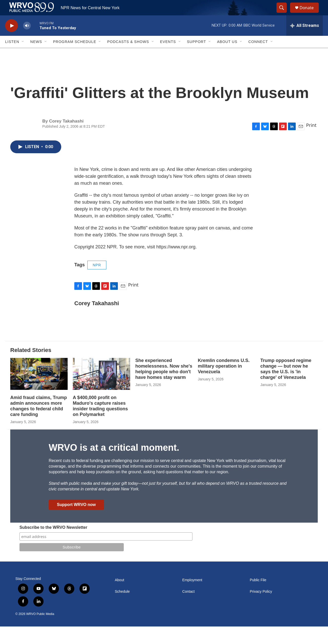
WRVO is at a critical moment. (114, 459)
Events (168, 53)
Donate (310, 13)
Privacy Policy (261, 603)
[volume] (27, 37)
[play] (11, 37)
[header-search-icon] (284, 13)
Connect (258, 53)
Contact (188, 603)
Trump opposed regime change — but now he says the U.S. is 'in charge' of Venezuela (285, 380)
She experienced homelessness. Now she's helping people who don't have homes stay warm (163, 380)
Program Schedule (74, 53)
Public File (258, 591)
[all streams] (304, 37)
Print (311, 137)
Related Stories (30, 361)
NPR (97, 276)
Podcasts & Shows (128, 53)
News (36, 53)
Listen (12, 53)
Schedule (122, 603)
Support (196, 53)
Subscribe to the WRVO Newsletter (53, 539)
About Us (227, 53)
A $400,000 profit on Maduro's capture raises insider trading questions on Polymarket (100, 417)
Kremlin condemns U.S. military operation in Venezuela (224, 377)
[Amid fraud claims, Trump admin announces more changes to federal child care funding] (39, 385)
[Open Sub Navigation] (23, 53)
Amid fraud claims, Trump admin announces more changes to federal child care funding (38, 417)
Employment (192, 591)
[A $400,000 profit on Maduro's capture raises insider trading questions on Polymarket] (101, 385)
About (119, 591)
